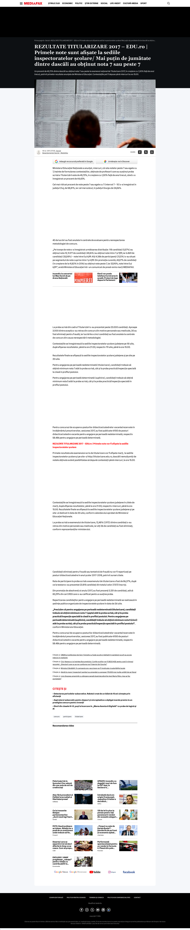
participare (67, 716)
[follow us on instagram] (111, 872)
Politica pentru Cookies (76, 897)
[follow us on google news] (61, 872)
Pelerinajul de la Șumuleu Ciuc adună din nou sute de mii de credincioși (63, 784)
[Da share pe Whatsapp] (152, 152)
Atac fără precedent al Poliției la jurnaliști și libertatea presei (63, 797)
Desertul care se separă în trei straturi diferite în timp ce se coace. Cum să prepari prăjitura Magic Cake (63, 845)
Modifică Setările (95, 903)
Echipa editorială (56, 897)
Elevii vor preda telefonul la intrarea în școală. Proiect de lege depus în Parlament (107, 277)
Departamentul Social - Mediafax (55, 153)
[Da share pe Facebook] (140, 152)
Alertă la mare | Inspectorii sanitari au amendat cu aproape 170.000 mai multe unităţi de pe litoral (98, 672)
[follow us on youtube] (95, 872)
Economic (67, 3)
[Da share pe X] (146, 152)
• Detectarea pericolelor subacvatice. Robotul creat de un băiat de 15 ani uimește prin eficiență (91, 695)
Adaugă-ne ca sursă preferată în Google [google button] (74, 161)
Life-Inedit (115, 3)
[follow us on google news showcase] (78, 872)
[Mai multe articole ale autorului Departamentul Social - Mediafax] (38, 152)
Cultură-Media (130, 3)
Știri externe (91, 3)
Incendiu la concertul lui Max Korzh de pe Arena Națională (62, 276)
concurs (57, 716)
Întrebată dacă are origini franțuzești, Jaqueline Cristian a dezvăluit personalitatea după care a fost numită (106, 798)
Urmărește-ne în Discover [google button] (116, 161)
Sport (143, 3)
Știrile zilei (54, 3)
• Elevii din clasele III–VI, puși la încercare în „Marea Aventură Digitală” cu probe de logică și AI (94, 707)
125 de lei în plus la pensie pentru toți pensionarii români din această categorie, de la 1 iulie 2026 (107, 814)
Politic (78, 3)
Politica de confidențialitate (118, 897)
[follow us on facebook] (128, 872)
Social (104, 3)
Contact (137, 897)
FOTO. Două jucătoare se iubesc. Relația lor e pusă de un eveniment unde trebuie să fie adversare (63, 829)
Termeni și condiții (96, 897)
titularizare (79, 716)
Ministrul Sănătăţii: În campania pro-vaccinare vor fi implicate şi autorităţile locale (93, 668)
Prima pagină (39, 40)
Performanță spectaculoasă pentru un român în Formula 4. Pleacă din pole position (107, 845)
